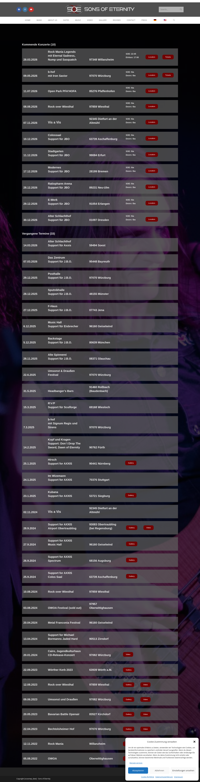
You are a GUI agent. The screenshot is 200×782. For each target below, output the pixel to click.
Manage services (136, 763)
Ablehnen (159, 770)
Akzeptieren (138, 770)
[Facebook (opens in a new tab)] (18, 9)
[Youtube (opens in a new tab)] (31, 9)
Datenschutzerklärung (164, 777)
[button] (194, 741)
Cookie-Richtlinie (147, 777)
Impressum (178, 777)
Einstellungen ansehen (183, 770)
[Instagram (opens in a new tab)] (25, 9)
